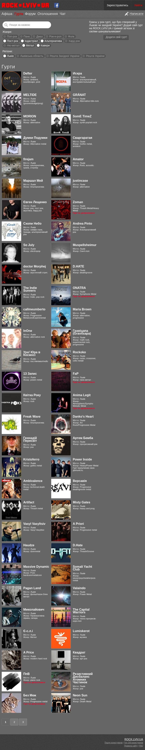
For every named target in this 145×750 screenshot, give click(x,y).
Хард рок (74, 41)
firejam (28, 159)
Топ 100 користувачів (133, 743)
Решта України (95, 56)
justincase (80, 180)
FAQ (141, 746)
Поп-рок (12, 36)
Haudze (28, 545)
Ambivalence (33, 481)
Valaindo (79, 588)
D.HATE (78, 266)
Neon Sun (80, 695)
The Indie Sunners (30, 289)
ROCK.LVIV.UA (133, 739)
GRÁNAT (79, 95)
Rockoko (79, 352)
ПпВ (26, 674)
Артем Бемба (83, 438)
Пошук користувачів (113, 743)
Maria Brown (82, 309)
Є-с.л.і (28, 631)
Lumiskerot (81, 631)
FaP (75, 373)
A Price (28, 652)
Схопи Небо (32, 223)
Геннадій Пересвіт (30, 439)
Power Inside (82, 459)
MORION (29, 116)
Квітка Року (32, 395)
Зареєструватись (117, 5)
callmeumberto (34, 309)
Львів (10, 56)
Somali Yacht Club (82, 568)
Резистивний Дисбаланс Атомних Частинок (83, 678)
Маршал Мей (33, 180)
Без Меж (29, 695)
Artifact (28, 502)
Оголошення (47, 14)
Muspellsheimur (84, 245)
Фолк (71, 36)
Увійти (138, 5)
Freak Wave (31, 416)
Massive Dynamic (36, 566)
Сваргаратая (82, 137)
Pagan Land (32, 588)
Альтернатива (53, 41)
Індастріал (31, 41)
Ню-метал (13, 45)
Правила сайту (131, 746)
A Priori (78, 523)
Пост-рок (12, 41)
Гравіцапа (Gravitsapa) (82, 332)
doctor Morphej (34, 266)
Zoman (78, 202)
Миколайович (33, 609)
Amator (78, 159)
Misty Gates (81, 502)
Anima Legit (82, 395)
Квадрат (79, 652)
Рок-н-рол (55, 36)
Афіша (7, 14)
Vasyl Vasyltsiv (34, 523)
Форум (30, 14)
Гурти (18, 14)
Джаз (39, 36)
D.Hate (78, 545)
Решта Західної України (64, 56)
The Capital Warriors (81, 611)
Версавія (80, 481)
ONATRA (79, 288)
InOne (27, 330)
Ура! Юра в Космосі (31, 354)
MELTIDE (30, 95)
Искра (77, 73)
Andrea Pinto (82, 223)
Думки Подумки (35, 137)
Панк (26, 36)
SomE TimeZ (82, 116)
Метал (30, 45)
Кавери (45, 45)
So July (28, 245)
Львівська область (31, 56)
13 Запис (30, 373)
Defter (27, 73)
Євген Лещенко (35, 202)
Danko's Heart (83, 416)
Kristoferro (31, 459)
